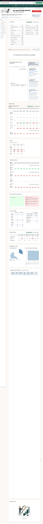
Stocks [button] (16, 5)
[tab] (13, 265)
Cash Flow (2, 33)
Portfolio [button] (23, 5)
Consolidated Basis (37, 106)
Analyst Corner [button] (31, 5)
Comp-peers (2, 29)
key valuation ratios (33, 82)
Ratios (1, 35)
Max (24, 66)
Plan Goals (27, 6)
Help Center (37, 0)
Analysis (2, 23)
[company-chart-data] (36, 14)
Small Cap (15, 17)
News (1, 36)
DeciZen (2, 20)
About (1, 38)
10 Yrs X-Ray (2, 22)
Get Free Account (39, 2)
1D (10, 66)
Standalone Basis (30, 106)
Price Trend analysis (33, 92)
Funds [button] (19, 5)
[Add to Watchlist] (18, 17)
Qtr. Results (2, 25)
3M (13, 66)
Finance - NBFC (11, 17)
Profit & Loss (2, 30)
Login (34, 2)
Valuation (2, 26)
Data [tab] (38, 49)
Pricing (40, 0)
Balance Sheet (3, 32)
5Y (20, 66)
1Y (17, 66)
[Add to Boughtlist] (20, 17)
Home (12, 5)
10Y (22, 66)
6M (15, 66)
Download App (13, 0)
